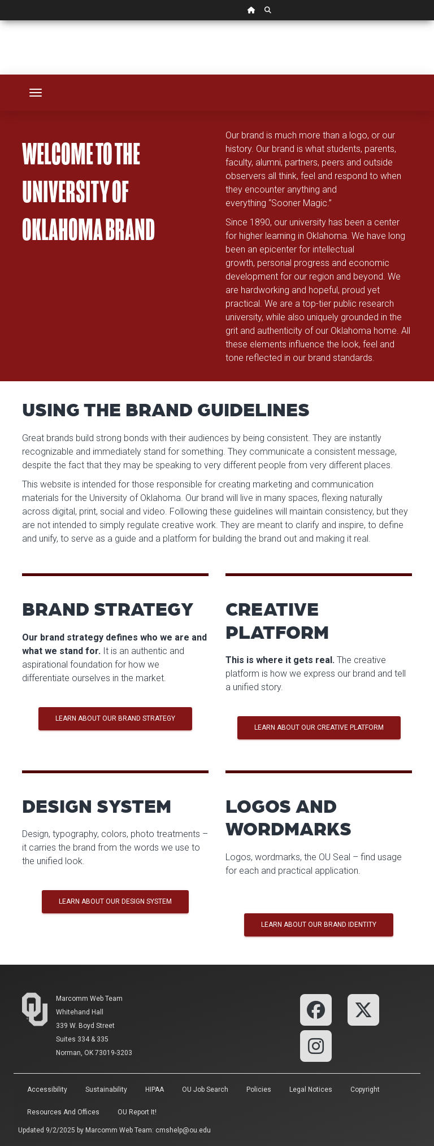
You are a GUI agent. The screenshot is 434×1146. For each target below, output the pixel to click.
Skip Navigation (0, 20)
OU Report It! (137, 1112)
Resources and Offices (63, 1112)
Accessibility (47, 1089)
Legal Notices (310, 1089)
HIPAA (154, 1089)
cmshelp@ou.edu (183, 1130)
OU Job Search (205, 1089)
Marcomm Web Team (89, 999)
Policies (258, 1089)
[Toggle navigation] (35, 92)
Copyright (365, 1089)
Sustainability (106, 1089)
